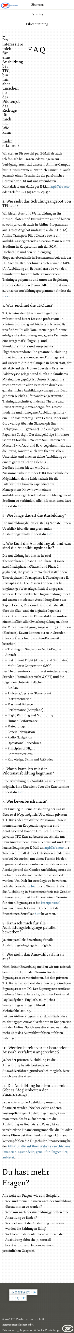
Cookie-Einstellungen (49, 1330)
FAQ (16, 1298)
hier (5, 296)
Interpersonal (50, 903)
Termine (37, 14)
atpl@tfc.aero (60, 187)
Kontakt (21, 1292)
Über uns (37, 5)
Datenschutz (9, 1330)
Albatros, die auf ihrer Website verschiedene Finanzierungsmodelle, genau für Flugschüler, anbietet (36, 1151)
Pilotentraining (37, 24)
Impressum (26, 1330)
